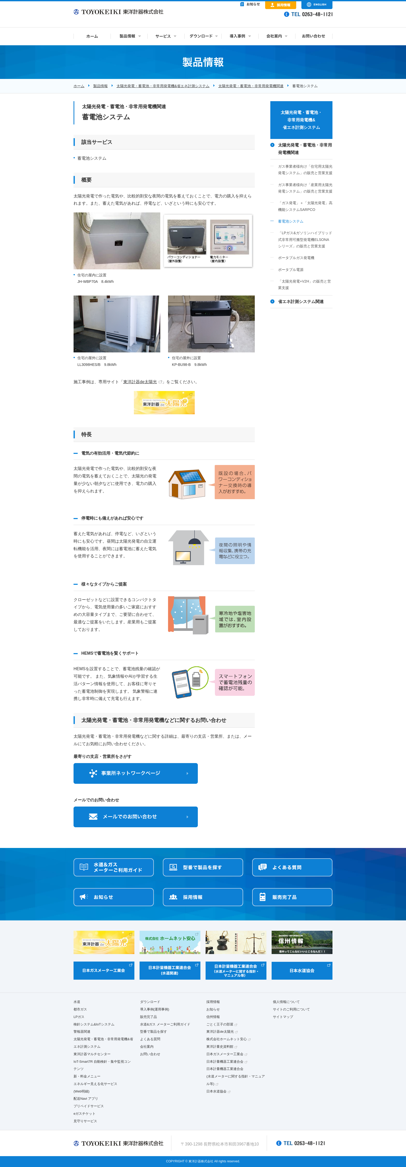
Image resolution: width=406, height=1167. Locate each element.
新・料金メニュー (87, 1076)
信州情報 (213, 1017)
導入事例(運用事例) (154, 1009)
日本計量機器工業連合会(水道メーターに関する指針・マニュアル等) (235, 1076)
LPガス (79, 1017)
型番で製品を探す (153, 1031)
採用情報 (213, 1002)
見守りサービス (85, 1121)
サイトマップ (283, 1017)
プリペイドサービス (89, 1106)
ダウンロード (150, 1002)
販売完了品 (148, 1017)
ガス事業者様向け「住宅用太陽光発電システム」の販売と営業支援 (305, 169)
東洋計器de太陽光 (140, 382)
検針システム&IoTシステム (94, 1024)
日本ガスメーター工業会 (224, 1054)
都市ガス (80, 1009)
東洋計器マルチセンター (92, 1054)
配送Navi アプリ (86, 1098)
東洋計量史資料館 (219, 1046)
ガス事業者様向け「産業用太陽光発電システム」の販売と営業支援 (305, 188)
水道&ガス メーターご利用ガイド (165, 1024)
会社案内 (147, 1046)
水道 (77, 1002)
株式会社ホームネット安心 (226, 1039)
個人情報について (286, 1002)
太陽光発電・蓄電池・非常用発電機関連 (251, 86)
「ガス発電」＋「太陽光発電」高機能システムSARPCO (305, 206)
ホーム (79, 86)
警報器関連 (82, 1031)
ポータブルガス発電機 (296, 258)
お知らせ (213, 1009)
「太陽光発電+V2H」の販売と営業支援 (304, 284)
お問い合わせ (150, 1054)
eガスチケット (85, 1114)
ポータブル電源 (290, 270)
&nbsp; (229, 18)
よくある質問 (150, 1039)
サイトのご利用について (291, 1009)
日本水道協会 (216, 1091)
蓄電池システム (290, 221)
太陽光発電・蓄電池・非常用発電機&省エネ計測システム (163, 86)
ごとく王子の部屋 (219, 1024)
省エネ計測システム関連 (301, 301)
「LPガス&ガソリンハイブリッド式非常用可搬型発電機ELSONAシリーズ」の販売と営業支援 (305, 239)
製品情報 (100, 86)
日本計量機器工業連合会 (224, 1061)
